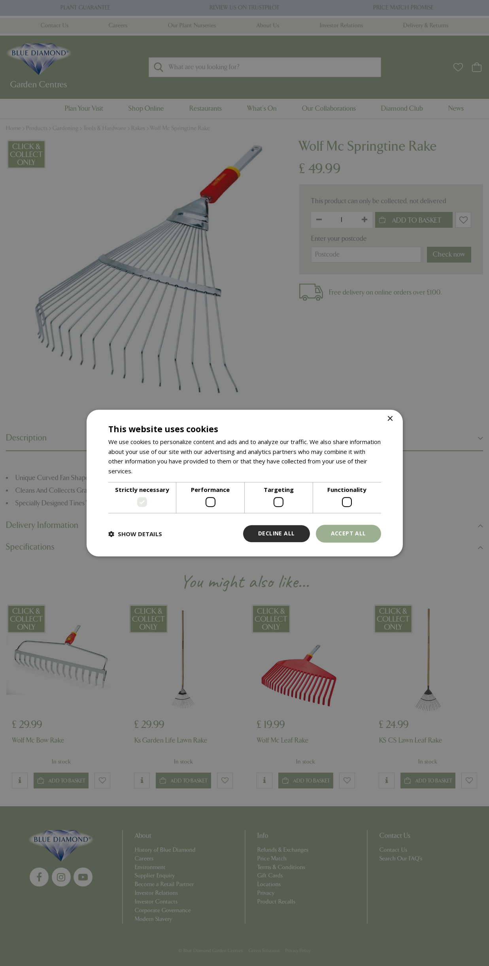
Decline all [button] (276, 533)
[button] (135, 533)
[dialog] (245, 483)
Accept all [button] (348, 533)
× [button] (390, 419)
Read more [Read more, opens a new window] (149, 471)
